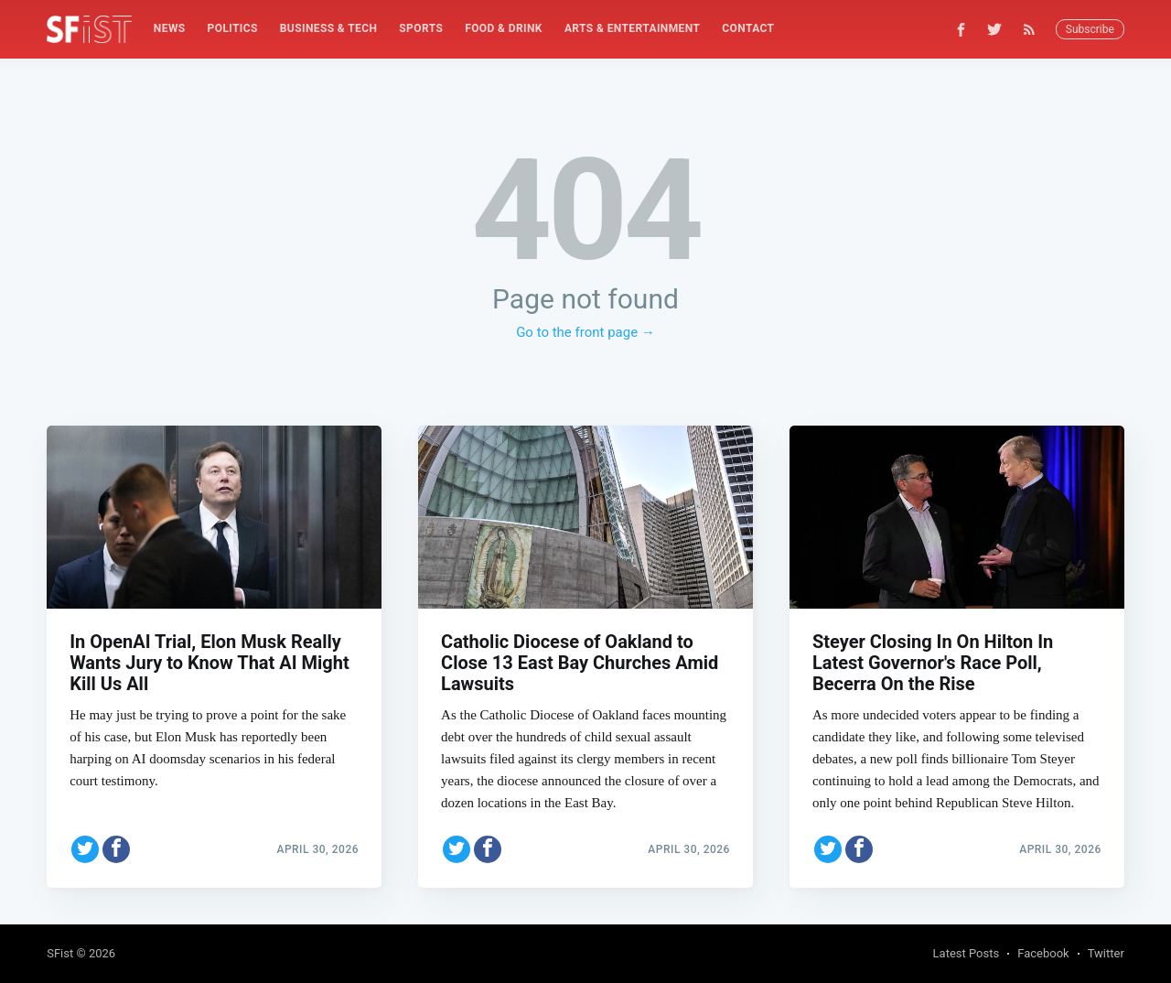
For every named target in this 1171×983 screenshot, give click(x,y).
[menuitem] (170, 29)
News (170, 28)
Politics (233, 28)
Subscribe (1090, 29)
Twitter (1106, 953)
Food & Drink (504, 28)
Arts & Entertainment (632, 28)
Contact (748, 28)
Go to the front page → (585, 332)
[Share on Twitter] (85, 849)
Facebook (1043, 953)
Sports (421, 28)
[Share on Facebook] (116, 849)
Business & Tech (329, 28)
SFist (60, 953)
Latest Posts (966, 953)
